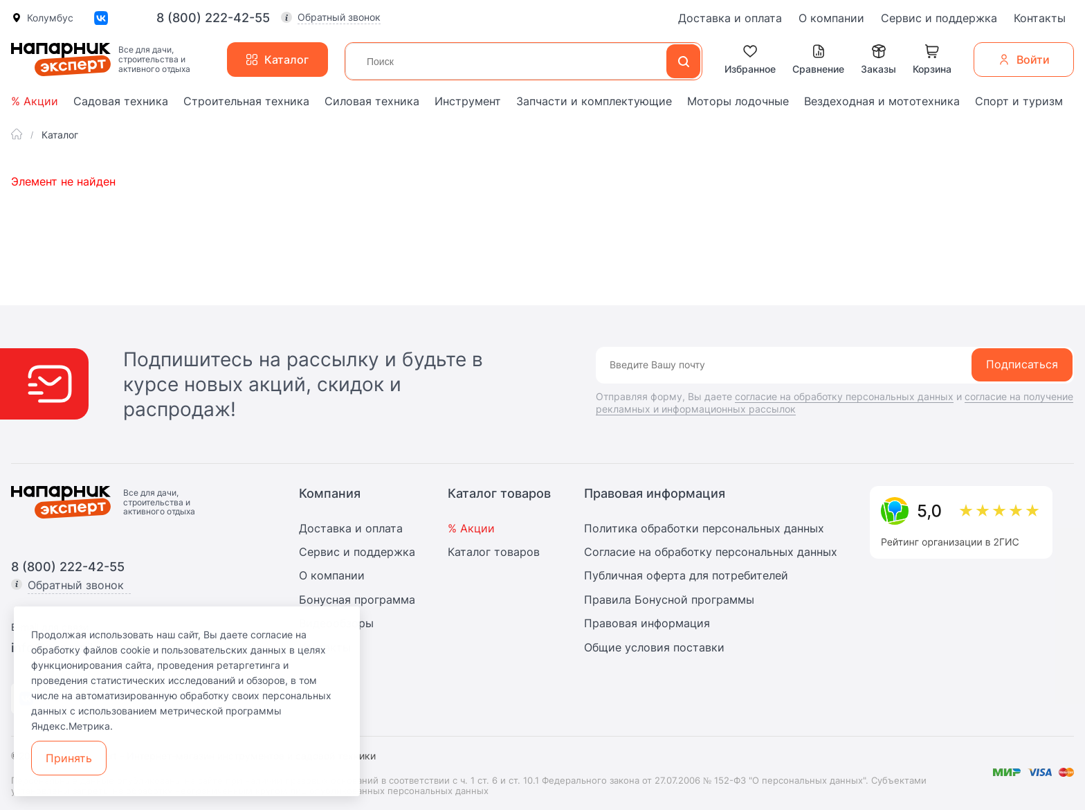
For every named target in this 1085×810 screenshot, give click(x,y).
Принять (69, 758)
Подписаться (1022, 364)
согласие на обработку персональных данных (844, 396)
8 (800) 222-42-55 (213, 18)
